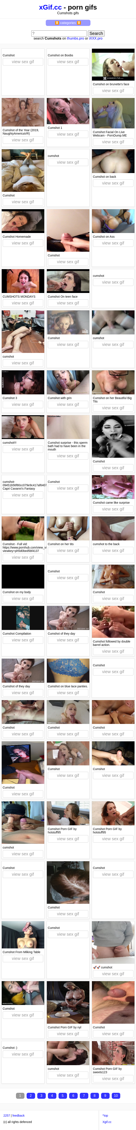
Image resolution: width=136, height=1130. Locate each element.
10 (116, 1095)
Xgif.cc (106, 1122)
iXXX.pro (95, 38)
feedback (19, 1115)
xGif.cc (50, 7)
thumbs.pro (75, 38)
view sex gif (23, 61)
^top (105, 1115)
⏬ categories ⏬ (68, 23)
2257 (6, 1115)
